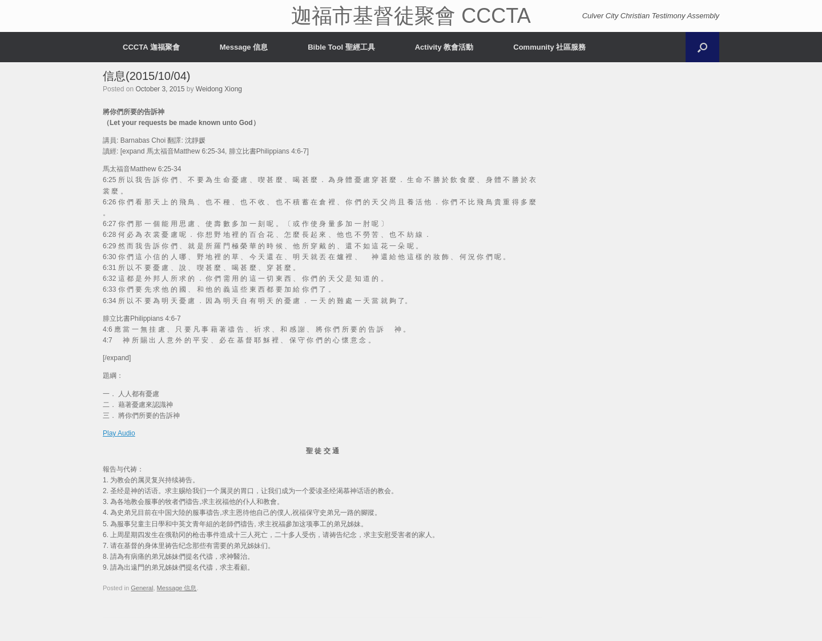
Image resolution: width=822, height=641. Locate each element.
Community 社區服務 (549, 47)
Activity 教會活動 (444, 47)
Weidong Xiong (219, 89)
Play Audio (119, 433)
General (142, 587)
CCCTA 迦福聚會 (151, 47)
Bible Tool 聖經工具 (341, 47)
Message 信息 (244, 47)
